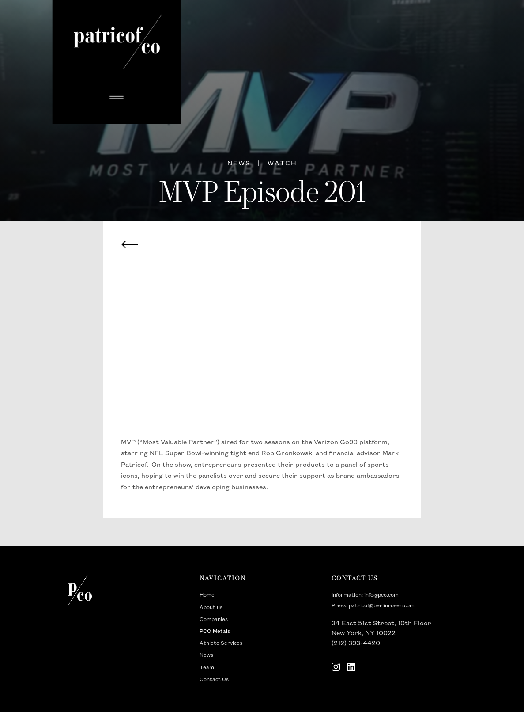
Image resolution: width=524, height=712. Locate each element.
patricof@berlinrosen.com (382, 606)
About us (211, 607)
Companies (214, 619)
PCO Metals (215, 631)
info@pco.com (381, 595)
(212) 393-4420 (356, 643)
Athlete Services (221, 643)
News (206, 655)
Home (207, 595)
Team (207, 667)
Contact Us (214, 679)
